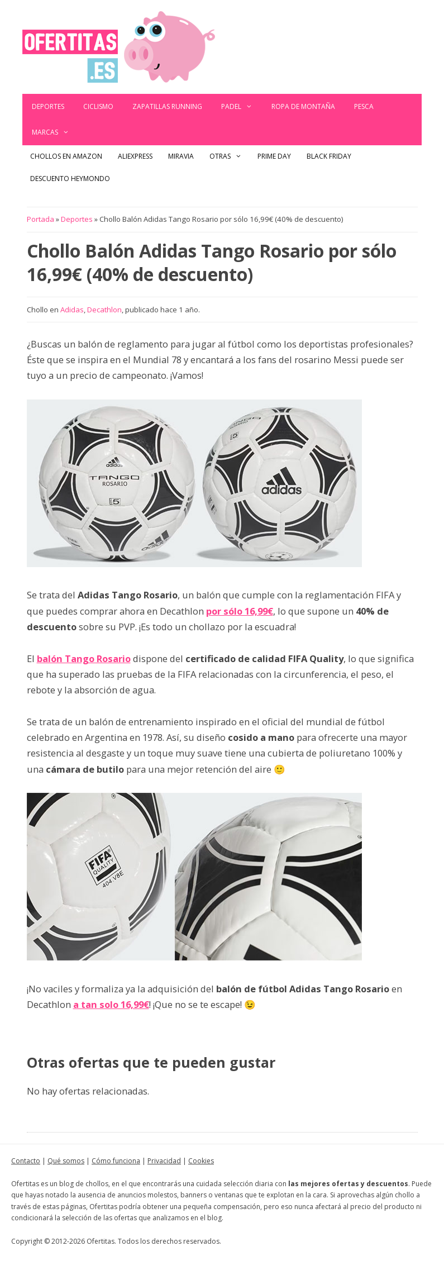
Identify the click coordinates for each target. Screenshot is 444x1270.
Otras (229, 156)
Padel (241, 107)
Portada (40, 219)
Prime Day (274, 156)
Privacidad (164, 1161)
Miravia (181, 156)
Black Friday (329, 156)
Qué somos (65, 1161)
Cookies (201, 1161)
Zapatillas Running (167, 106)
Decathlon (104, 310)
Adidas (72, 310)
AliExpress (135, 156)
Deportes (48, 106)
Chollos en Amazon (66, 156)
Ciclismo (98, 106)
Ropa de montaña (303, 106)
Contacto (25, 1161)
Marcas (55, 132)
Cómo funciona (116, 1161)
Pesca (364, 106)
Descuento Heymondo (70, 178)
